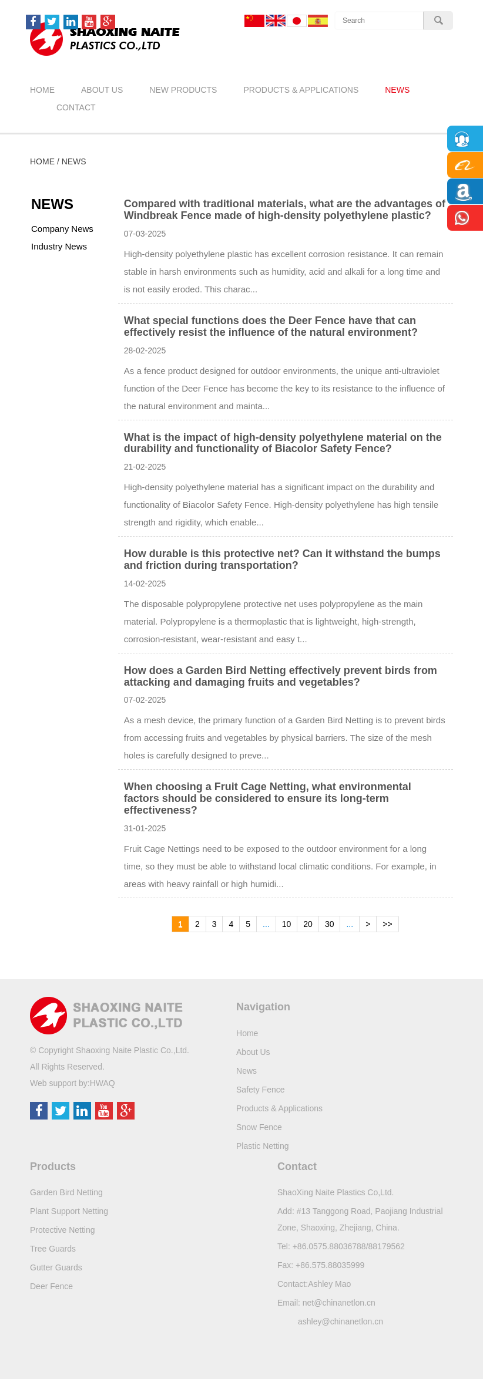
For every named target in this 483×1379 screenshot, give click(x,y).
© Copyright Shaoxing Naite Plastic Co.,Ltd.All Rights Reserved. (109, 1058)
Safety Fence (260, 1089)
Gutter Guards (56, 1267)
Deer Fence (51, 1286)
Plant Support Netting (69, 1211)
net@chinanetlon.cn (339, 1302)
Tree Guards (53, 1248)
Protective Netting (62, 1230)
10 (286, 924)
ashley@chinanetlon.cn (340, 1321)
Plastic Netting (262, 1146)
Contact (76, 107)
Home (42, 90)
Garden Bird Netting (66, 1192)
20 (308, 924)
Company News (62, 229)
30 (329, 924)
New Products (183, 90)
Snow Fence (259, 1127)
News (397, 90)
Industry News (59, 246)
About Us (102, 90)
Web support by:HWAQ (72, 1083)
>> (387, 924)
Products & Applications (300, 90)
